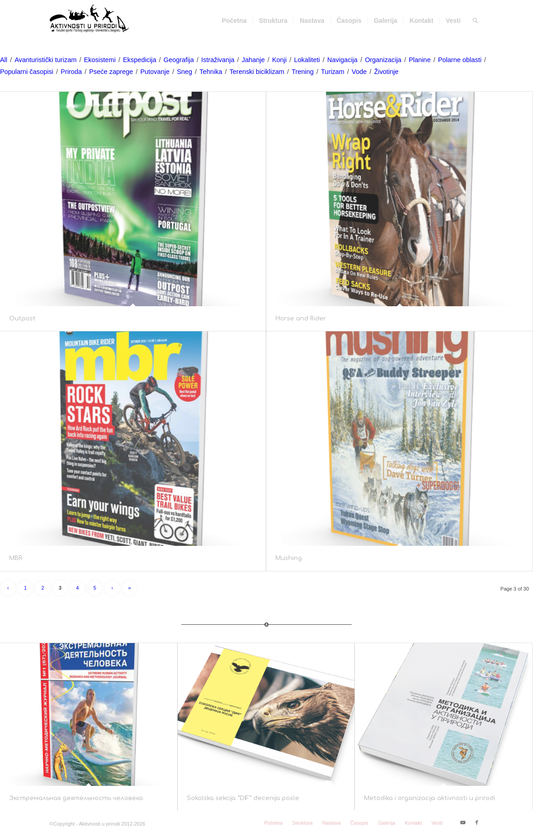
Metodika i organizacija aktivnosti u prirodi (429, 798)
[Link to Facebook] (477, 822)
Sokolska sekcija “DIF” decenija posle (243, 798)
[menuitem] (234, 20)
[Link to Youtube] (463, 822)
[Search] (475, 20)
